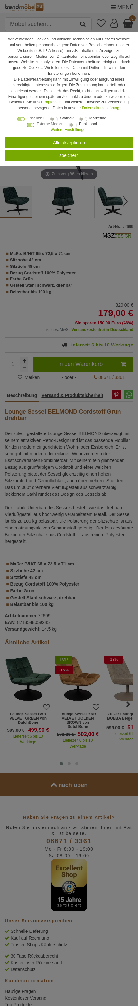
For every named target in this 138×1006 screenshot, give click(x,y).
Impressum (53, 102)
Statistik (67, 118)
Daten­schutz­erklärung (100, 108)
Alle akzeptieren (69, 142)
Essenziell (36, 118)
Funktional (88, 124)
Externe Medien (50, 124)
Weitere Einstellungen (69, 129)
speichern (69, 155)
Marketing (97, 118)
